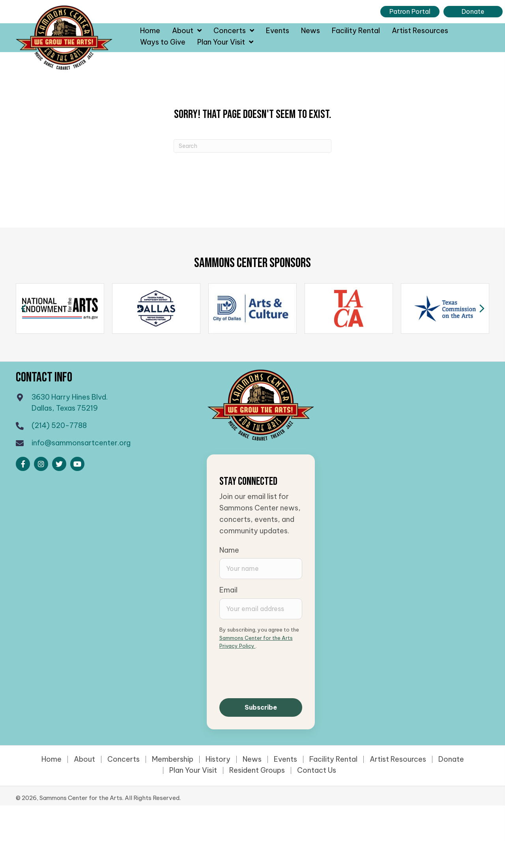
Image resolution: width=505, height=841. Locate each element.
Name (229, 550)
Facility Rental (333, 759)
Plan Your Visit (193, 770)
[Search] (252, 146)
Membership (172, 759)
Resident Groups (257, 770)
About (84, 759)
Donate (451, 759)
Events (285, 759)
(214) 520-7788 (59, 425)
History (218, 759)
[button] (23, 464)
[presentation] (279, 673)
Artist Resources (398, 759)
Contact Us (316, 770)
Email (228, 589)
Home (51, 759)
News (252, 759)
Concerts (123, 759)
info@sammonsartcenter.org (81, 442)
